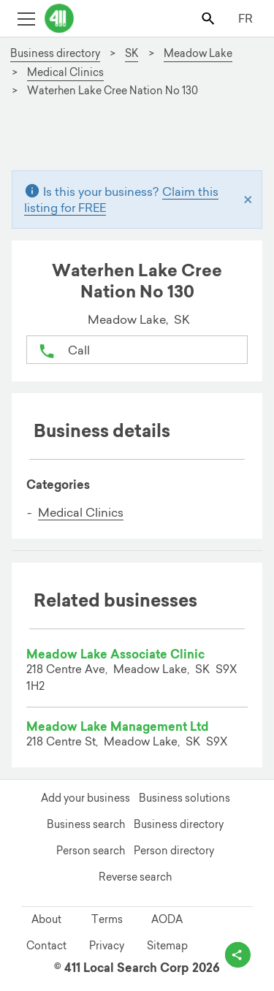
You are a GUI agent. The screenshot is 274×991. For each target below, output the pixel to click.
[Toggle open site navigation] (26, 18)
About (46, 919)
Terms (107, 919)
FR (245, 18)
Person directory (174, 850)
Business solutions (184, 798)
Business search (86, 824)
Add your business (85, 798)
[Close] (248, 199)
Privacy (106, 945)
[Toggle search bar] (209, 18)
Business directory (179, 824)
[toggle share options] (238, 955)
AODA (167, 919)
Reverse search (135, 877)
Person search (90, 850)
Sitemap (167, 945)
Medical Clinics (80, 512)
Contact (46, 945)
